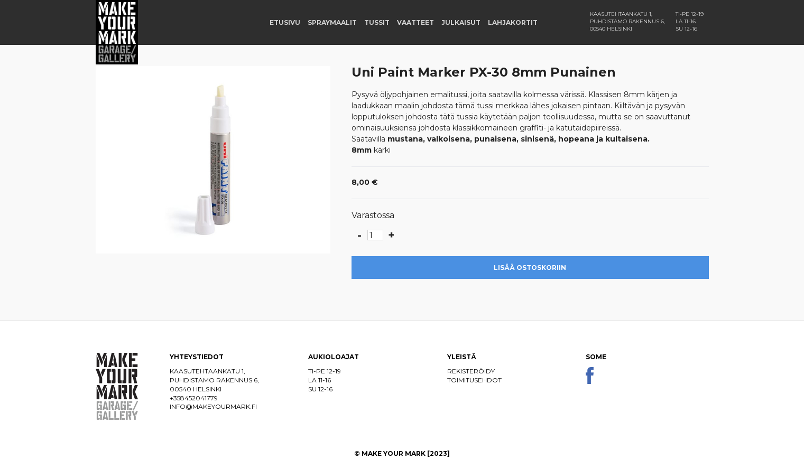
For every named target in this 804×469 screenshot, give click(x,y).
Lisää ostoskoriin (530, 267)
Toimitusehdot (474, 380)
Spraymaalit (332, 22)
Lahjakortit (513, 22)
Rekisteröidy (471, 371)
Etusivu (285, 22)
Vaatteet (415, 22)
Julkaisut (460, 22)
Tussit (377, 22)
